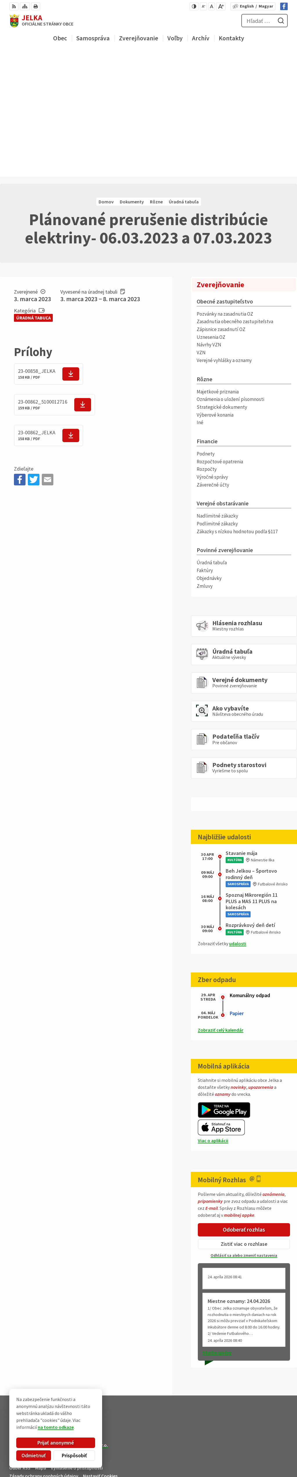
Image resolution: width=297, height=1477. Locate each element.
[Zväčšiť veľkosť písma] (221, 6)
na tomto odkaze (53, 1427)
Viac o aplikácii (213, 1015)
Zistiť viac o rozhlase (244, 1118)
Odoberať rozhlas (244, 1104)
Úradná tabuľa (33, 192)
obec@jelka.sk (265, 1457)
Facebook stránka (269, 1464)
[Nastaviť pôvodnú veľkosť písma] (211, 6)
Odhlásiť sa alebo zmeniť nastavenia (244, 1130)
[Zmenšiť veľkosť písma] (203, 6)
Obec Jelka (53, 1325)
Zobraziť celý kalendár (220, 904)
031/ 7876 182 (264, 1450)
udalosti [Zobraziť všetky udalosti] (237, 818)
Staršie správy (216, 1227)
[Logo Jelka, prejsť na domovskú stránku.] (41, 20)
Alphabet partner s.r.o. (85, 1320)
